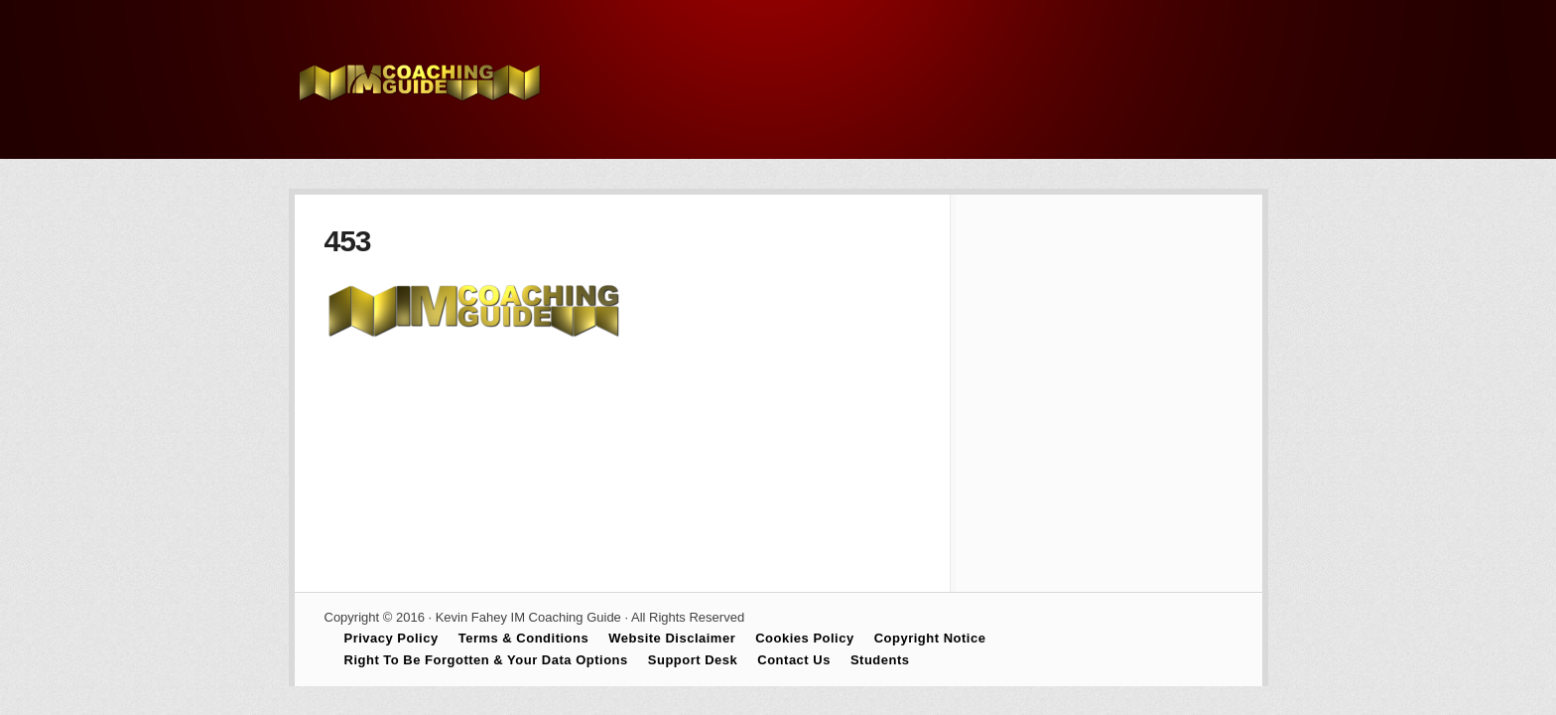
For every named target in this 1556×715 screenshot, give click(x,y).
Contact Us (794, 659)
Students (880, 659)
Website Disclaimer (671, 638)
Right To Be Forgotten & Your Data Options (486, 659)
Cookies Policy (804, 638)
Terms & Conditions (523, 638)
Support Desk (693, 659)
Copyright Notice (930, 638)
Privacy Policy (391, 638)
